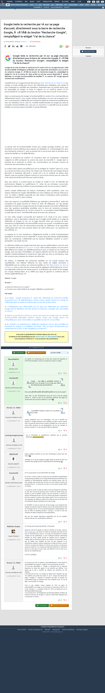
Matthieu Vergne (13, 553)
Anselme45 (13, 404)
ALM (40, 5)
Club (79, 2)
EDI (66, 5)
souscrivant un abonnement (46, 346)
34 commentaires (35, 50)
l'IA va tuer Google (32, 256)
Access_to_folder (14, 434)
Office (87, 5)
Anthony (24, 50)
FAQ (26, 2)
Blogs (32, 2)
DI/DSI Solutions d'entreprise (19, 5)
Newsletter (47, 2)
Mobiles (93, 5)
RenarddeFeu (13, 385)
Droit (73, 2)
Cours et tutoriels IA (56, 7)
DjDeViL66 (13, 480)
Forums (10, 2)
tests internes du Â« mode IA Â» (52, 92)
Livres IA (66, 7)
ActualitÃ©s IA (38, 7)
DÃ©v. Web (59, 5)
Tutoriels (18, 2)
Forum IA (46, 7)
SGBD (81, 5)
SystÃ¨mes (101, 5)
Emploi (57, 2)
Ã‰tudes (65, 2)
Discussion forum (88, 51)
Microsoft (46, 5)
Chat (38, 2)
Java (52, 5)
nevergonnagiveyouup (14, 462)
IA (36, 5)
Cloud (31, 5)
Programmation (73, 5)
